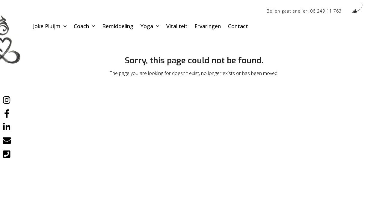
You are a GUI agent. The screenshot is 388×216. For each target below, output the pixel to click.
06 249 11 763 (326, 11)
